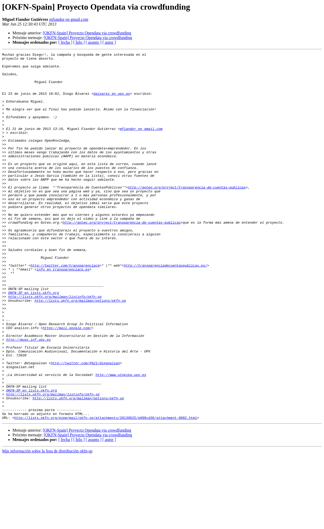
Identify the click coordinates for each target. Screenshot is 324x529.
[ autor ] (109, 42)
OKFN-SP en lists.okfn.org (33, 341)
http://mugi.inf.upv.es (28, 397)
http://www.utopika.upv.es (121, 439)
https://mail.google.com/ (67, 383)
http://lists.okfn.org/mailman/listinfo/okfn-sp (54, 345)
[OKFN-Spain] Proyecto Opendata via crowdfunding (87, 33)
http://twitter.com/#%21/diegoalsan (85, 425)
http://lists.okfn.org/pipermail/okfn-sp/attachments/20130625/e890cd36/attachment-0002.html (105, 491)
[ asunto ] (93, 42)
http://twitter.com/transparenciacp (64, 308)
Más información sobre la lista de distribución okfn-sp (47, 524)
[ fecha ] (65, 42)
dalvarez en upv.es (111, 102)
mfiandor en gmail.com (68, 19)
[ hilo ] (79, 42)
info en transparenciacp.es (63, 313)
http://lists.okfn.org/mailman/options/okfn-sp (80, 350)
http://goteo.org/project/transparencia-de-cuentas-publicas (187, 214)
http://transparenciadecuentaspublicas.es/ (165, 308)
